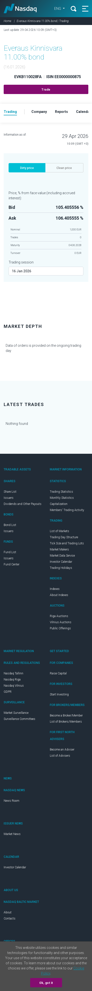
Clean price (64, 168)
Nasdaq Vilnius (14, 685)
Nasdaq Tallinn (13, 673)
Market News (12, 834)
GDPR (8, 691)
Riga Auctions (59, 616)
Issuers (8, 498)
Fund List (10, 552)
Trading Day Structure (64, 537)
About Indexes (59, 595)
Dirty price (27, 168)
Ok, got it (46, 983)
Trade (46, 89)
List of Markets (59, 531)
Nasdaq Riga (12, 679)
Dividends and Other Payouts (22, 504)
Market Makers (59, 549)
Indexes (55, 589)
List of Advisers (60, 755)
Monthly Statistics (62, 498)
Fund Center (11, 564)
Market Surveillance (16, 713)
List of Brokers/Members (66, 721)
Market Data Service (62, 555)
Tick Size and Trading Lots (67, 543)
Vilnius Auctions (60, 622)
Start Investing (59, 694)
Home (7, 21)
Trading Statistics (61, 491)
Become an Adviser (62, 749)
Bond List (10, 525)
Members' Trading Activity (67, 510)
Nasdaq (21, 8)
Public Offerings (60, 628)
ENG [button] (57, 9)
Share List (10, 491)
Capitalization (58, 504)
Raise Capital (58, 673)
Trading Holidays (61, 568)
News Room (11, 800)
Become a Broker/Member (66, 715)
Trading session (21, 262)
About (8, 912)
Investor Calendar (61, 561)
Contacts (9, 918)
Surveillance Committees (19, 719)
